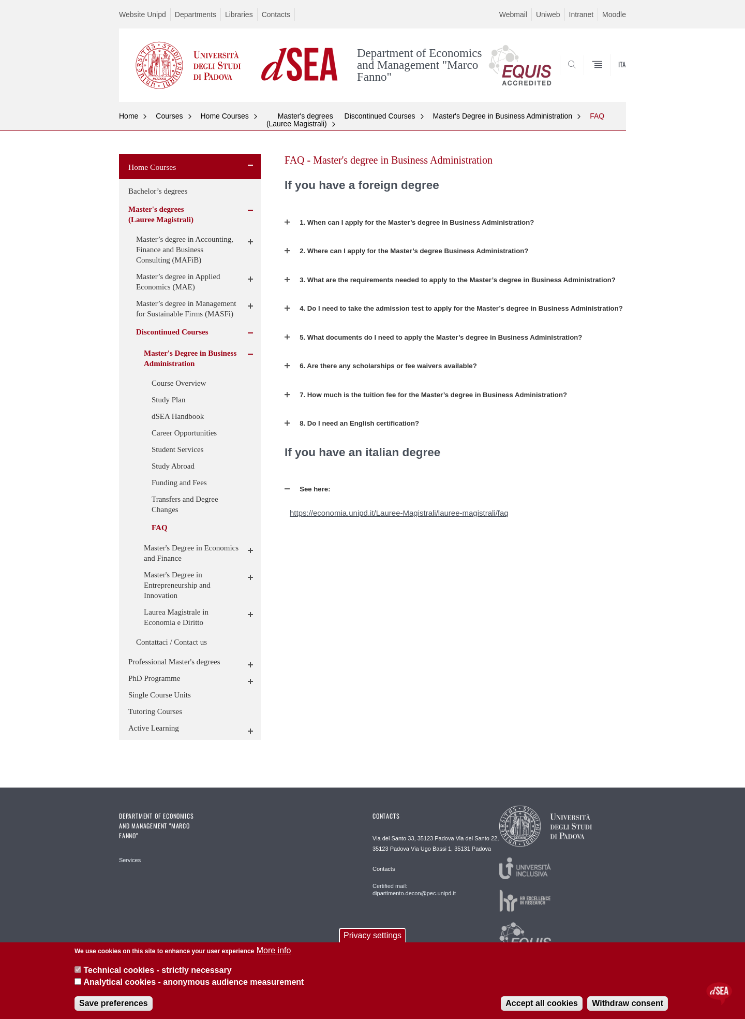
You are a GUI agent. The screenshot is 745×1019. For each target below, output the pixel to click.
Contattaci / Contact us (171, 642)
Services (130, 860)
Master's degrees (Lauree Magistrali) (299, 120)
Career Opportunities (184, 433)
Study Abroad (173, 466)
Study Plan (168, 400)
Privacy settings (372, 935)
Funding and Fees (179, 482)
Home (128, 116)
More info (274, 950)
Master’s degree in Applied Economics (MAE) (178, 281)
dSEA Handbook (178, 416)
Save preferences (113, 1003)
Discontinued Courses (380, 116)
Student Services (177, 449)
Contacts (276, 14)
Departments (195, 14)
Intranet (581, 14)
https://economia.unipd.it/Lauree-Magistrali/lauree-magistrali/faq (399, 512)
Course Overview (179, 383)
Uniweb (548, 14)
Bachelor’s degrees (157, 191)
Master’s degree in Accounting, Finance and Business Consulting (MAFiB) (184, 249)
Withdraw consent (627, 1003)
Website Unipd (142, 14)
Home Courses (225, 116)
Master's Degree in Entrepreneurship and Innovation (177, 585)
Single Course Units (159, 695)
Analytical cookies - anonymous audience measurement (193, 982)
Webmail (513, 14)
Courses (169, 116)
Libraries (239, 14)
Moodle (614, 14)
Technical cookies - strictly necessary (157, 970)
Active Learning (153, 728)
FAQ (597, 116)
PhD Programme (154, 678)
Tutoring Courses (155, 711)
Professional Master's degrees (174, 662)
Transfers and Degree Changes (185, 504)
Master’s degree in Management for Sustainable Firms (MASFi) (186, 308)
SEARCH (608, 76)
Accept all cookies (541, 1003)
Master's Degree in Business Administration (503, 116)
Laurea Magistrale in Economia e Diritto (176, 617)
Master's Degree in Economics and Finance (191, 553)
